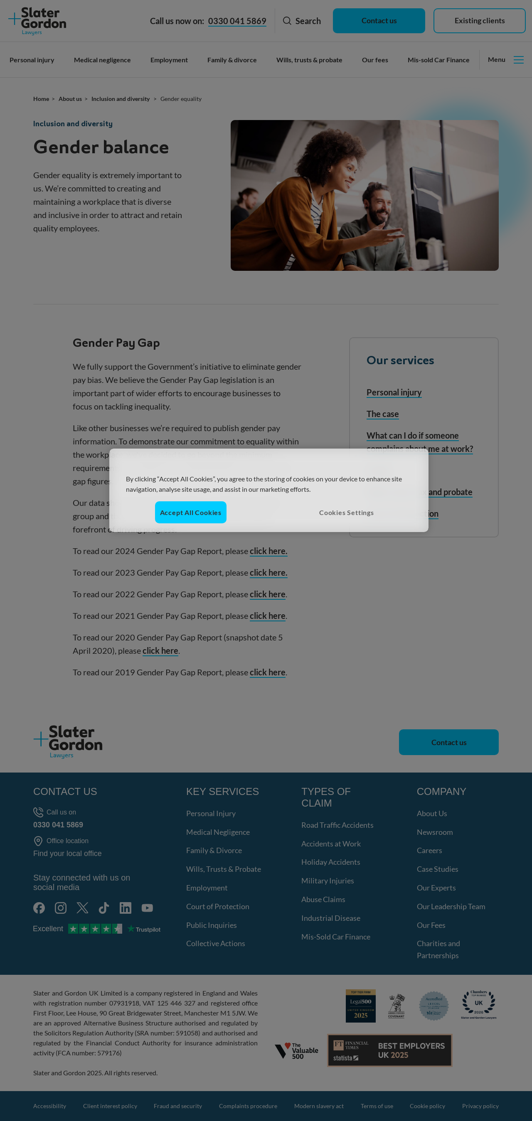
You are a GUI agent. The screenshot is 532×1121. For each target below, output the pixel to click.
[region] (269, 490)
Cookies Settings (346, 512)
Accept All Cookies (191, 512)
